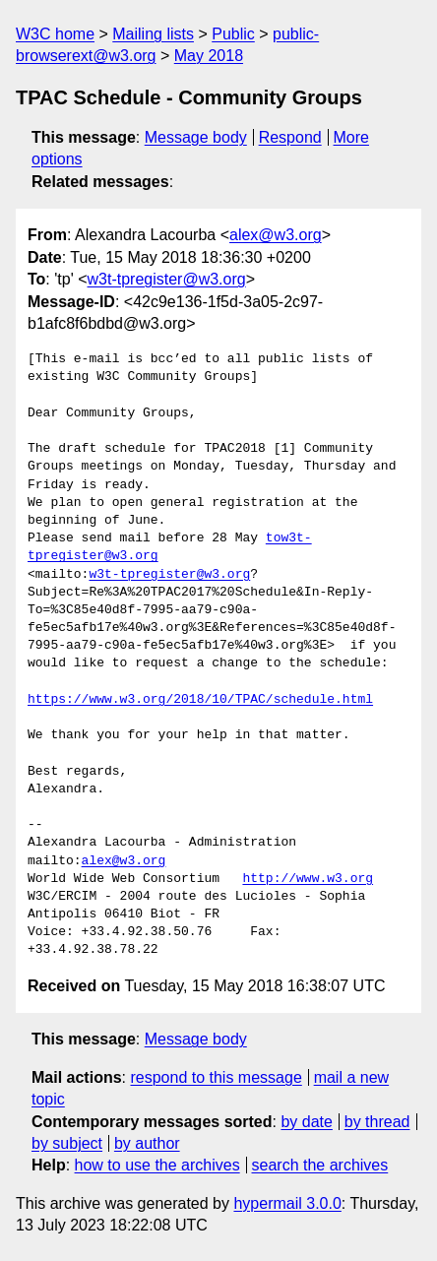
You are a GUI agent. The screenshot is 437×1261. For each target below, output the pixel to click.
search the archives (320, 1165)
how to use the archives (157, 1165)
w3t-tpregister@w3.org (167, 279)
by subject (66, 1143)
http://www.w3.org (307, 879)
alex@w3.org (275, 234)
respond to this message (215, 1077)
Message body (196, 137)
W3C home (55, 34)
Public (233, 34)
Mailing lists (153, 34)
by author (147, 1143)
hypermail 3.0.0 (287, 1203)
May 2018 (208, 55)
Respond (290, 137)
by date (306, 1121)
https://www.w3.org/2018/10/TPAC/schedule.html (200, 700)
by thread (377, 1121)
